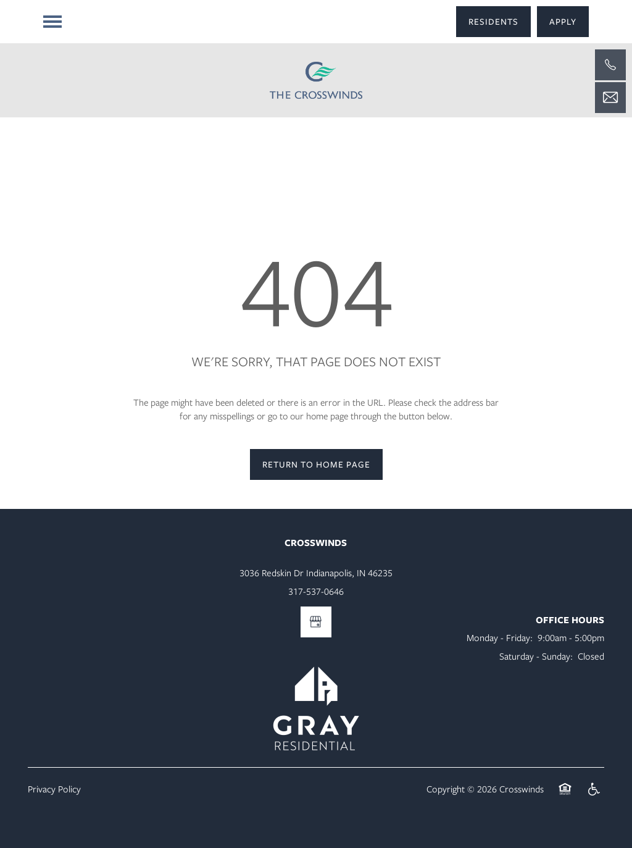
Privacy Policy (54, 789)
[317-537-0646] (610, 64)
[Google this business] (316, 622)
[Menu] (52, 21)
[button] (493, 21)
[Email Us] (610, 97)
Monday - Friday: (500, 637)
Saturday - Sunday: (536, 656)
